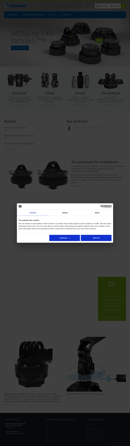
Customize (64, 238)
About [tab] (97, 212)
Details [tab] (65, 212)
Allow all (96, 238)
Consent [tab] (33, 212)
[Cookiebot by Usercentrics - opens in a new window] (102, 206)
